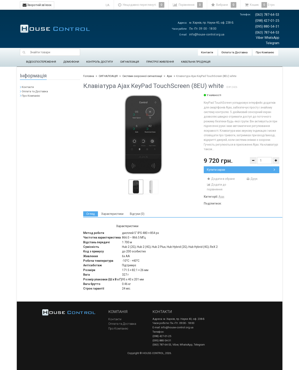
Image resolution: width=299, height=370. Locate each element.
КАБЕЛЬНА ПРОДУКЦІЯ (195, 61)
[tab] (90, 214)
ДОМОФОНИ (71, 61)
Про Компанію (265, 52)
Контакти (207, 52)
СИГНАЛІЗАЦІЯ (129, 61)
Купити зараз (241, 169)
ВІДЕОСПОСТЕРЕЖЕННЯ (41, 61)
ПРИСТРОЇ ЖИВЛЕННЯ (160, 61)
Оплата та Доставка (234, 52)
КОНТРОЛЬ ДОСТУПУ (99, 61)
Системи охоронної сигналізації (142, 76)
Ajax (169, 76)
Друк (252, 178)
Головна (88, 76)
